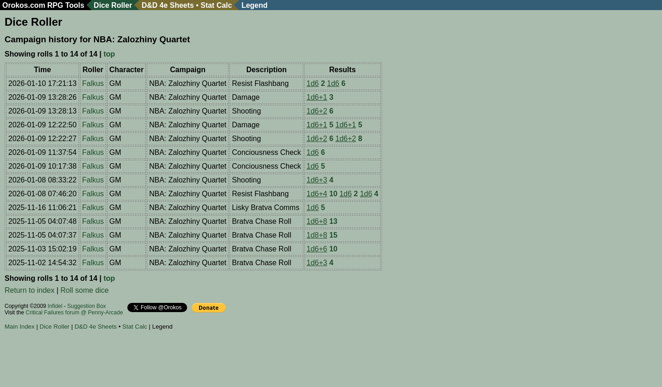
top (109, 54)
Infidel (55, 306)
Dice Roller (113, 5)
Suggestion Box (86, 306)
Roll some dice (85, 290)
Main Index (19, 326)
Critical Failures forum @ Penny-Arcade (74, 312)
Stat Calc (216, 5)
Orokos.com (23, 5)
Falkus (93, 83)
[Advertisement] (172, 360)
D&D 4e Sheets (168, 5)
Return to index (30, 290)
